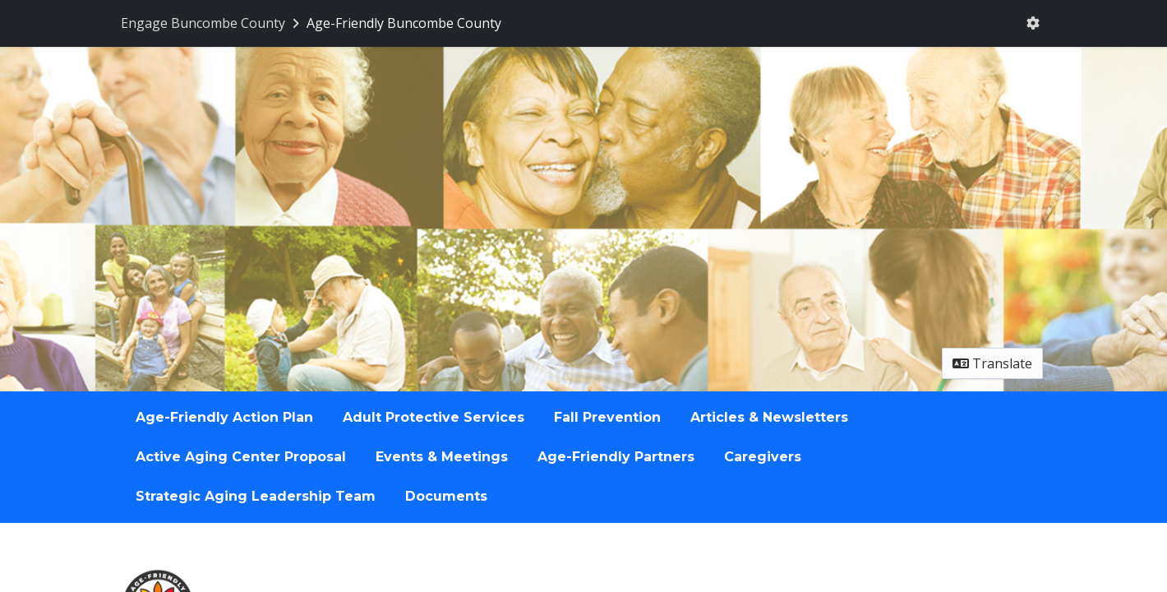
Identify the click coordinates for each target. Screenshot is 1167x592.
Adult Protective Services (433, 417)
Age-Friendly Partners (615, 457)
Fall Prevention (607, 417)
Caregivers (762, 457)
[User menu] (1033, 23)
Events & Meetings (442, 457)
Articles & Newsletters (769, 417)
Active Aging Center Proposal (241, 457)
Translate (992, 363)
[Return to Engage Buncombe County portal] (211, 23)
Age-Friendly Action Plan (224, 417)
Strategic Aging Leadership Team (256, 496)
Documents (446, 496)
